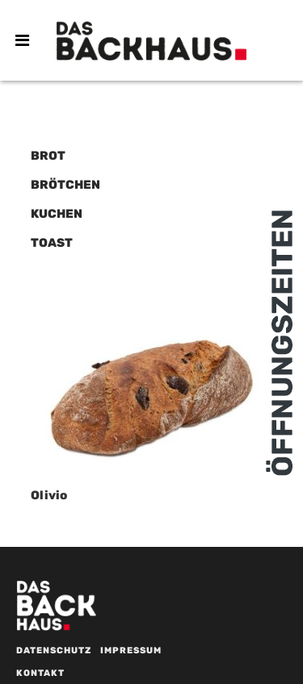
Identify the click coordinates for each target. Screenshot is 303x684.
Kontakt (40, 673)
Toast (52, 243)
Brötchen (65, 184)
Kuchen (56, 213)
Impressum (131, 650)
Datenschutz (53, 650)
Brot (48, 155)
